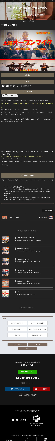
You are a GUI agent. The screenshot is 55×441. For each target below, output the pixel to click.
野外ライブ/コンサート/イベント (37, 329)
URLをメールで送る (36, 425)
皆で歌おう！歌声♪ (17, 329)
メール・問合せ (43, 389)
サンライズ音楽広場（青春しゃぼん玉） (27, 9)
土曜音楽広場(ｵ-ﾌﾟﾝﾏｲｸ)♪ (23, 248)
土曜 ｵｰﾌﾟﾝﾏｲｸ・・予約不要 (24, 270)
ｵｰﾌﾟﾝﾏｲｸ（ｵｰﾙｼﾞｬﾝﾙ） (17, 323)
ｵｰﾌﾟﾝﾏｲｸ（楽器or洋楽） (37, 323)
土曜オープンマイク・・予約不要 (25, 238)
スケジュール (27, 440)
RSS (27, 348)
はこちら (31, 372)
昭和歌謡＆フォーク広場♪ (23, 281)
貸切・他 (17, 335)
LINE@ (23, 420)
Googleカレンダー (12, 96)
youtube (17, 420)
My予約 (38, 345)
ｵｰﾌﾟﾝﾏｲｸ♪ (20, 292)
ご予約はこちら (19, 389)
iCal (4, 96)
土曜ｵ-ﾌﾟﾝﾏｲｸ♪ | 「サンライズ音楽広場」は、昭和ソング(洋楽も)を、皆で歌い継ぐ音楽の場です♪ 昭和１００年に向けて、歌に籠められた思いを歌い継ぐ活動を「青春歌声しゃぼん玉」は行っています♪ (26, 1)
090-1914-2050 (27, 380)
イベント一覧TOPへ (17, 345)
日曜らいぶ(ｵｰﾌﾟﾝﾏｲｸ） (38, 335)
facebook (13, 420)
